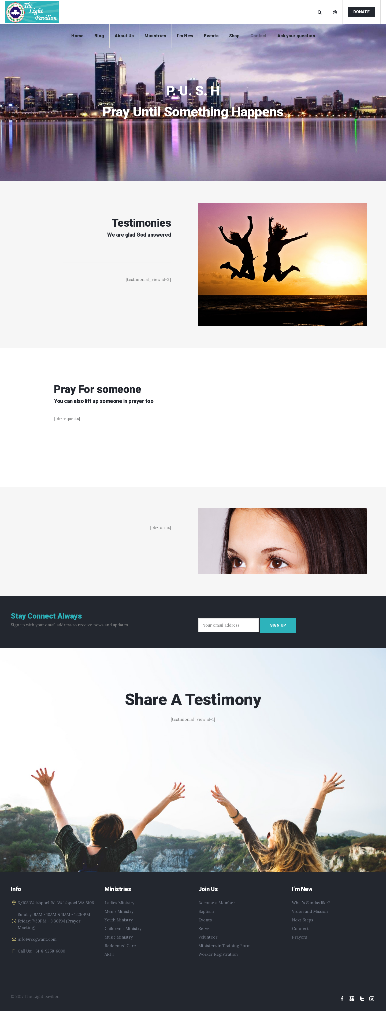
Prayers (299, 937)
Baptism (206, 911)
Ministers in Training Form (224, 945)
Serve (204, 928)
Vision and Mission (310, 911)
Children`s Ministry (123, 928)
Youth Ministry (119, 919)
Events (205, 919)
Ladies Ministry (119, 902)
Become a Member (216, 902)
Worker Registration (218, 954)
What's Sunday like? (311, 902)
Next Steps (302, 919)
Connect (300, 928)
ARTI (109, 954)
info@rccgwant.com (37, 939)
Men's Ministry (119, 911)
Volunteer (207, 937)
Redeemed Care (120, 945)
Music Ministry (119, 937)
